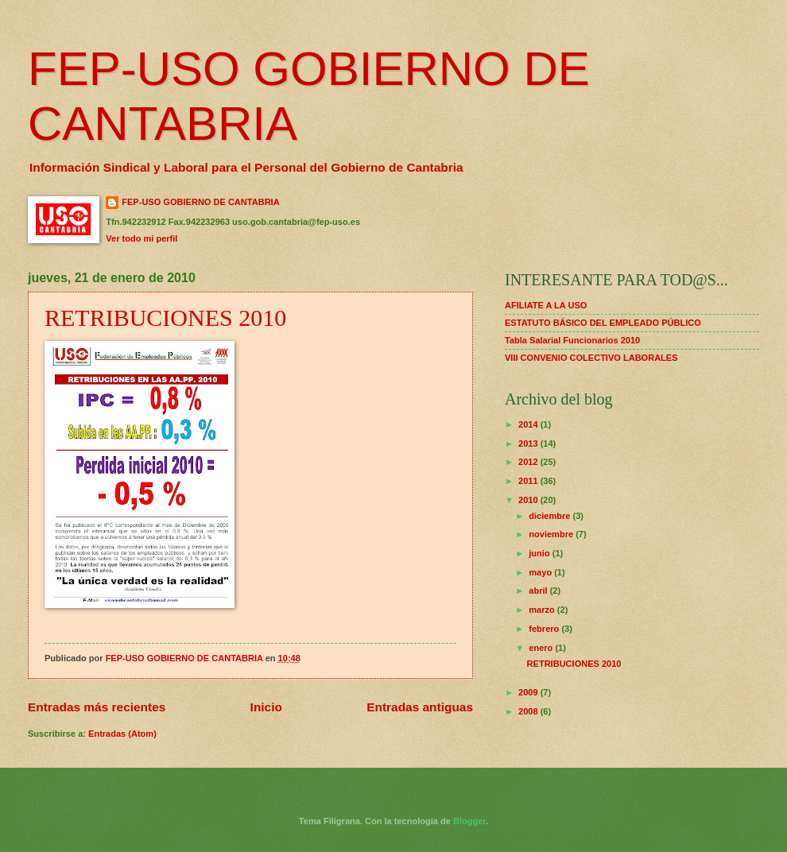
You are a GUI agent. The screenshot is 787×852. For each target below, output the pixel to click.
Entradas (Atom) (122, 733)
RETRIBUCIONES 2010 (165, 317)
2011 (529, 481)
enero (542, 648)
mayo (541, 572)
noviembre (552, 534)
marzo (543, 609)
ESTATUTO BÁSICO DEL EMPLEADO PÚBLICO (603, 322)
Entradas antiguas (419, 707)
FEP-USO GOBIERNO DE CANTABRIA (200, 202)
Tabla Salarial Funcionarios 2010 (572, 340)
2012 (529, 462)
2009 (529, 692)
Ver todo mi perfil (141, 238)
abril (539, 590)
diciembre (550, 516)
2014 (529, 424)
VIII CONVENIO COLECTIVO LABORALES (591, 357)
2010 (529, 500)
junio (540, 553)
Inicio (266, 707)
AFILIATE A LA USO (546, 305)
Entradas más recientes (96, 707)
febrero (545, 628)
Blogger (469, 821)
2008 (529, 711)
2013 (529, 443)
